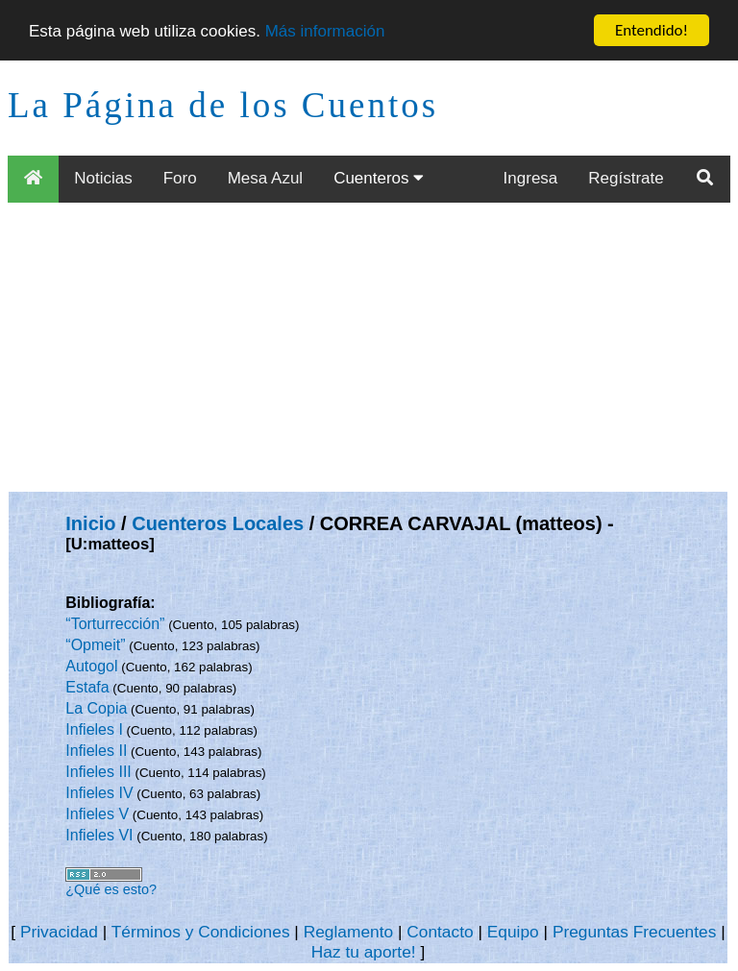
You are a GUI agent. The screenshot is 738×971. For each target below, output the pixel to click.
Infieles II (96, 750)
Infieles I (94, 729)
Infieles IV (99, 793)
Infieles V (97, 814)
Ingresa (531, 178)
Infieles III (98, 772)
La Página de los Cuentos (223, 105)
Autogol (91, 666)
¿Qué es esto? (111, 889)
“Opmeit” (95, 645)
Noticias (103, 178)
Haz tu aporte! (363, 951)
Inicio (90, 523)
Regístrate (625, 178)
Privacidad (59, 931)
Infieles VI (99, 835)
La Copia (96, 708)
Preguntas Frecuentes (635, 931)
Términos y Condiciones (200, 931)
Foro (180, 178)
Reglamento (348, 931)
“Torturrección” (114, 624)
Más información (325, 30)
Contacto (439, 931)
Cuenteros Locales (218, 523)
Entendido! (651, 30)
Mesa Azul (265, 178)
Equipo (513, 931)
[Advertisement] (369, 346)
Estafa (87, 687)
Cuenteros (378, 178)
